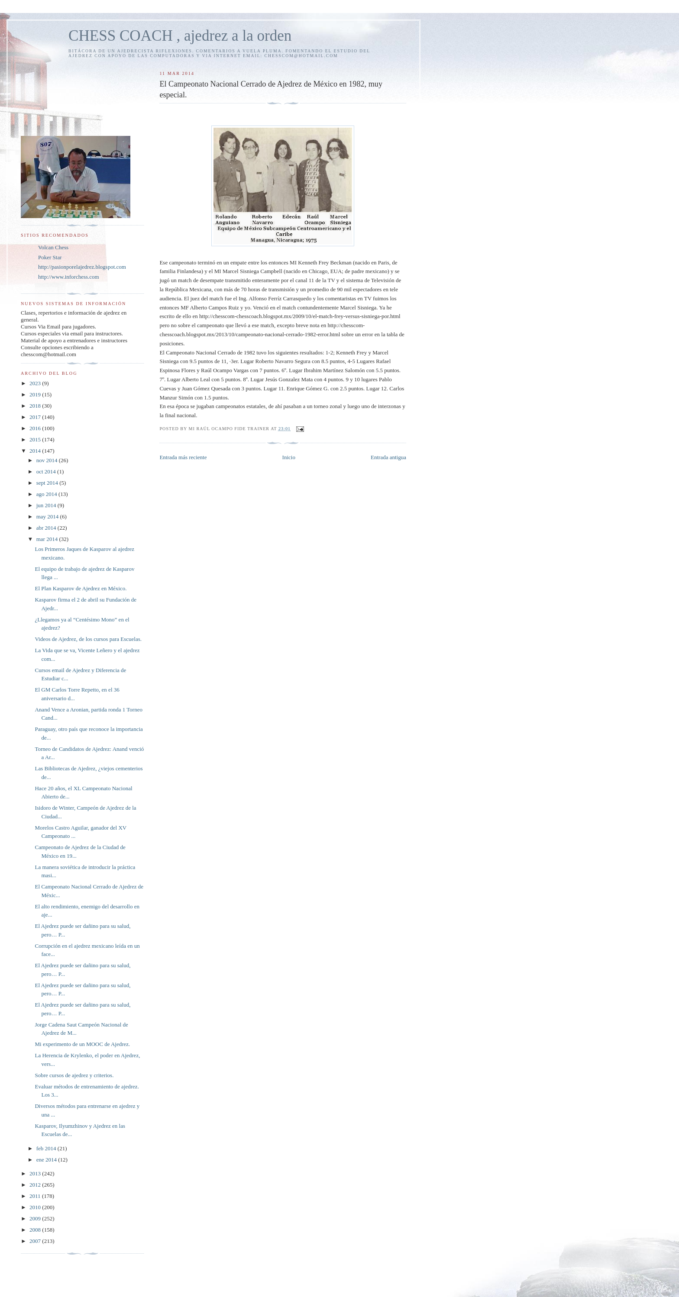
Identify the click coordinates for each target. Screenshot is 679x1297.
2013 (35, 1173)
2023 (35, 383)
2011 (35, 1196)
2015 (35, 439)
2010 (35, 1207)
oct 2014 (46, 471)
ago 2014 (47, 494)
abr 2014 (47, 528)
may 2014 (48, 516)
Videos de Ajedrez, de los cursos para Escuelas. (88, 639)
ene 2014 (47, 1159)
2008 (35, 1229)
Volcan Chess (53, 247)
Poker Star (50, 257)
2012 (35, 1184)
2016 (35, 428)
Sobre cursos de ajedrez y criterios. (74, 1075)
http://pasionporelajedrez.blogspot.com (82, 267)
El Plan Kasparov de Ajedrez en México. (80, 588)
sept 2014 (47, 483)
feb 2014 (47, 1148)
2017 (35, 417)
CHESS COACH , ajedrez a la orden (179, 35)
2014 (35, 450)
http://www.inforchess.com (68, 277)
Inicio (288, 457)
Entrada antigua (388, 457)
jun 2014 (47, 505)
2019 (35, 394)
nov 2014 (47, 460)
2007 (35, 1241)
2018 (35, 405)
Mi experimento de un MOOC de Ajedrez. (82, 1044)
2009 (35, 1218)
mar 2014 (47, 539)
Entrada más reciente (183, 457)
